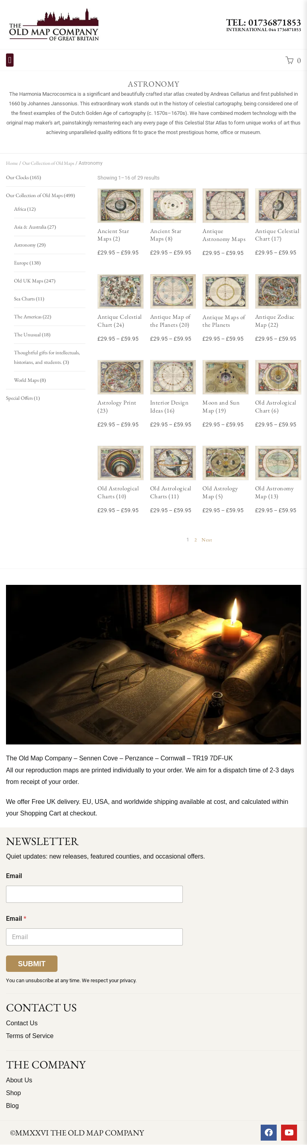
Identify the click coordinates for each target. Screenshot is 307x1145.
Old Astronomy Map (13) (274, 492)
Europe (21, 262)
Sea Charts (24, 298)
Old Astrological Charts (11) (171, 492)
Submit (32, 964)
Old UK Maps (28, 280)
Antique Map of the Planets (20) (170, 320)
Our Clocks (17, 177)
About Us (19, 1080)
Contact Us (22, 1023)
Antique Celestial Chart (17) (277, 235)
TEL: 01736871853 (263, 22)
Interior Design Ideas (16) (169, 406)
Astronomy (25, 244)
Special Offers (19, 398)
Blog (12, 1105)
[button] (10, 60)
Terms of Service (29, 1035)
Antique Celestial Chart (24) (119, 320)
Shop (13, 1093)
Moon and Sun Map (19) (221, 406)
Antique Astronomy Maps (224, 235)
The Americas (28, 316)
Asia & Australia (30, 226)
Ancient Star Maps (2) (113, 235)
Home (12, 163)
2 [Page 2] (195, 540)
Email (14, 876)
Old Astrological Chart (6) (276, 406)
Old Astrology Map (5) (220, 492)
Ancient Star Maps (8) (166, 235)
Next (207, 540)
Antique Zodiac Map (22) (275, 320)
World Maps (26, 380)
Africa (20, 208)
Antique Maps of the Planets (224, 321)
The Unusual (27, 334)
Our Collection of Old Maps (48, 163)
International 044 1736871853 (263, 29)
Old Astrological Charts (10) (118, 492)
